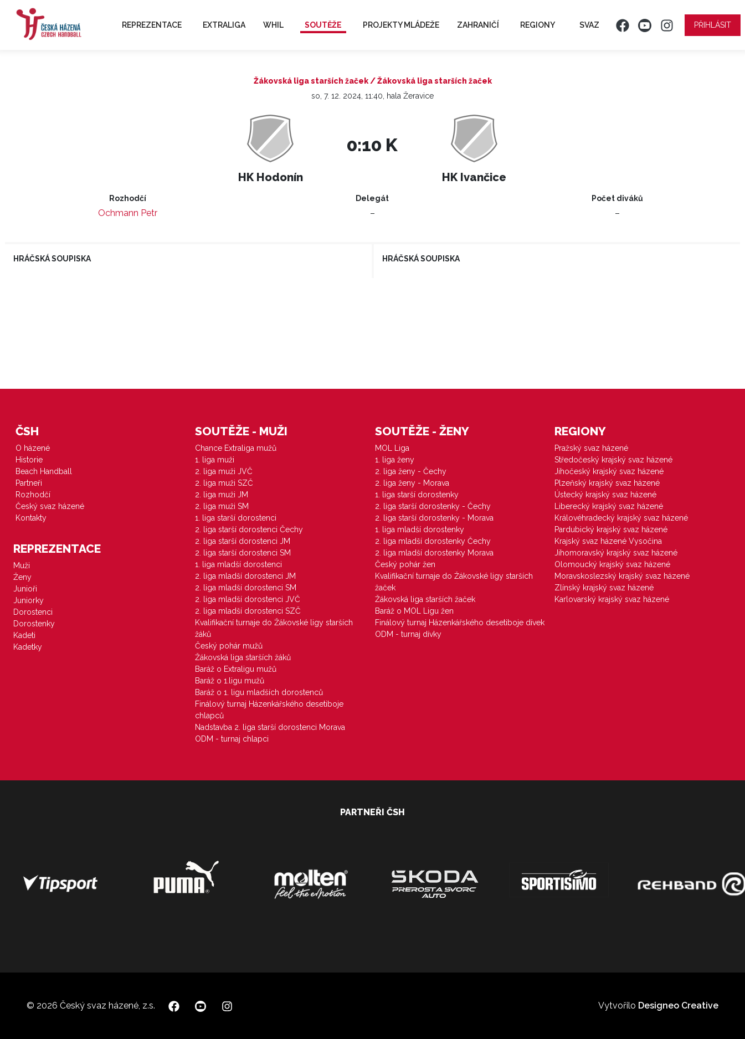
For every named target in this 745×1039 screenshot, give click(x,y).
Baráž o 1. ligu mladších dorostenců (259, 692)
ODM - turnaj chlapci (232, 738)
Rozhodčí (33, 494)
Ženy (22, 577)
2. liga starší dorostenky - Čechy (433, 506)
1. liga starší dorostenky (417, 494)
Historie (29, 459)
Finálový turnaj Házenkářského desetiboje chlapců (269, 709)
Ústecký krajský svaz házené (605, 494)
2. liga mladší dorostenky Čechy (433, 541)
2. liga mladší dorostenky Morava (434, 552)
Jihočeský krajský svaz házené (609, 471)
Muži (21, 565)
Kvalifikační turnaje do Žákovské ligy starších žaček (454, 582)
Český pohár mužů (229, 645)
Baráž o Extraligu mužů (235, 669)
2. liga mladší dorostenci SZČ (248, 610)
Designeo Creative (678, 1005)
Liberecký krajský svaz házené (608, 506)
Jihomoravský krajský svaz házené (615, 552)
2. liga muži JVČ (224, 471)
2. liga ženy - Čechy (410, 471)
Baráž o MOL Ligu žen (414, 610)
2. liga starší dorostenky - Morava (434, 517)
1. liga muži (214, 459)
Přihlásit (712, 24)
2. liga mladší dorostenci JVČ (247, 599)
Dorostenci (33, 612)
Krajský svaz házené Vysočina (608, 541)
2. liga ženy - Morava (412, 483)
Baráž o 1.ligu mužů (229, 680)
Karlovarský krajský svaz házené (611, 599)
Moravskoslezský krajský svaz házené (622, 576)
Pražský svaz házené (591, 448)
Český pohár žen (405, 564)
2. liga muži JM (221, 494)
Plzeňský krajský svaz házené (607, 483)
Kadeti (24, 635)
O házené (33, 448)
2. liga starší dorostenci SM (243, 552)
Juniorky (28, 600)
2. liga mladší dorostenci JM (245, 576)
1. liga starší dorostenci (235, 517)
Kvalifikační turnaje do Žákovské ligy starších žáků (274, 628)
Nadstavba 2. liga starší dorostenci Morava (270, 727)
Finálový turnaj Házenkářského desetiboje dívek (459, 622)
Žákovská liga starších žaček (425, 599)
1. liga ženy (394, 459)
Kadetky (27, 646)
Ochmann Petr (127, 213)
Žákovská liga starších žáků (243, 657)
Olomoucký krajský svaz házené (612, 564)
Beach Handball (44, 471)
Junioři (25, 588)
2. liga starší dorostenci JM (242, 541)
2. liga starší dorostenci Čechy (249, 529)
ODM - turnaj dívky (408, 634)
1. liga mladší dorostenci (238, 564)
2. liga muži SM (222, 506)
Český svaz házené (50, 506)
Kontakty (31, 517)
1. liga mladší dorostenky (419, 529)
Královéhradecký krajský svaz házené (621, 517)
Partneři (29, 483)
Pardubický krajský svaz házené (610, 529)
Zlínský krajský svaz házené (604, 587)
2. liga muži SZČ (224, 483)
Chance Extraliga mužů (235, 448)
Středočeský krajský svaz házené (613, 459)
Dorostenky (34, 623)
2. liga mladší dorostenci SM (245, 587)
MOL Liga (392, 448)
